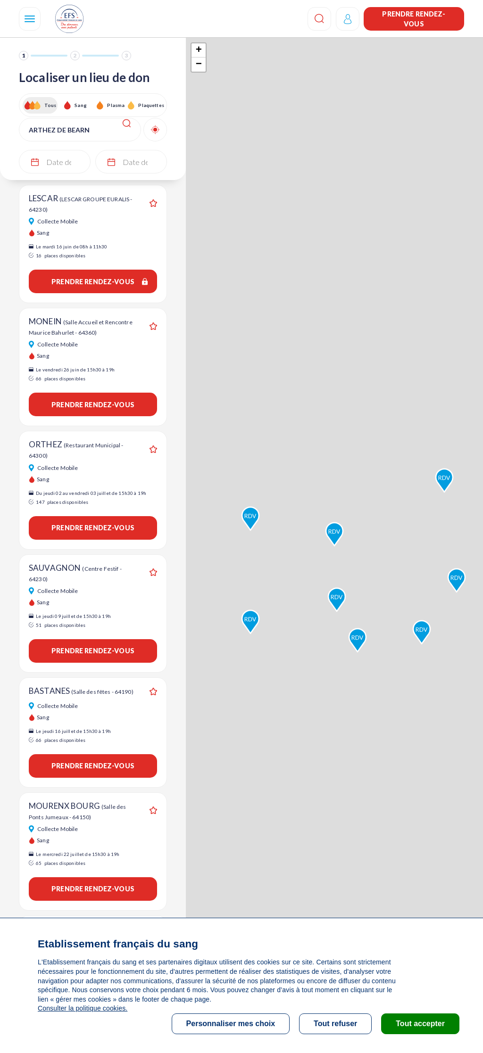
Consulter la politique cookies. (82, 1008)
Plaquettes (150, 105)
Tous (50, 105)
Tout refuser (335, 1024)
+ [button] (199, 50)
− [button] (199, 65)
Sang (81, 105)
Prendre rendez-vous (413, 19)
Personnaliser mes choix (230, 1024)
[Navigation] (30, 19)
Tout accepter (420, 1024)
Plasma (116, 105)
